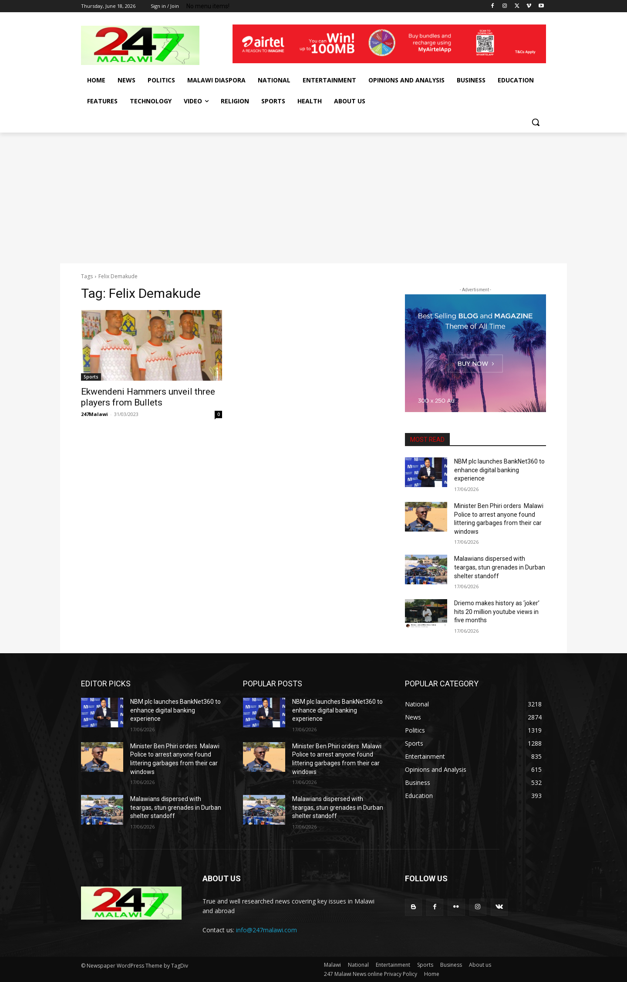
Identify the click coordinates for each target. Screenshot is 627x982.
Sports (91, 377)
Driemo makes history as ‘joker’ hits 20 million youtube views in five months (496, 612)
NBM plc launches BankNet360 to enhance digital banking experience (499, 470)
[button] (535, 122)
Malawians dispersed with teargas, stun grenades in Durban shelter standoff (499, 567)
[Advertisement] (313, 198)
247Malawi (94, 414)
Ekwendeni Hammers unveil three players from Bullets (148, 397)
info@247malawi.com (266, 930)
